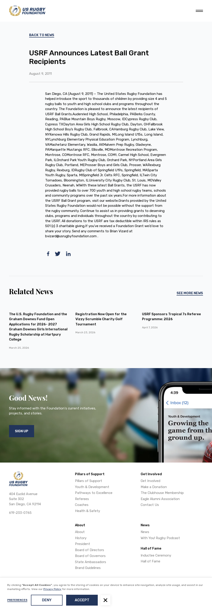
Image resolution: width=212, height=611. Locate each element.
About (80, 532)
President (82, 544)
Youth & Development (92, 487)
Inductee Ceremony (156, 555)
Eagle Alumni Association (160, 499)
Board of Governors (90, 556)
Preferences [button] (17, 600)
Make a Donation (154, 487)
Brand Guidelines (88, 568)
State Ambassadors (90, 562)
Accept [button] (82, 600)
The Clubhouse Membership (162, 493)
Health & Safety (87, 511)
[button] (105, 600)
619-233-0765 (20, 513)
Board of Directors (89, 550)
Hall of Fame (150, 561)
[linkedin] (68, 254)
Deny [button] (46, 600)
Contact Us (150, 505)
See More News (190, 293)
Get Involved (150, 481)
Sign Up (21, 431)
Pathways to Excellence (93, 493)
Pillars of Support (88, 481)
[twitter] (57, 254)
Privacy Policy (52, 589)
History (80, 538)
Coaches (82, 505)
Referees (82, 499)
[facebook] (48, 254)
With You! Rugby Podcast (160, 538)
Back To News (41, 35)
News (145, 532)
